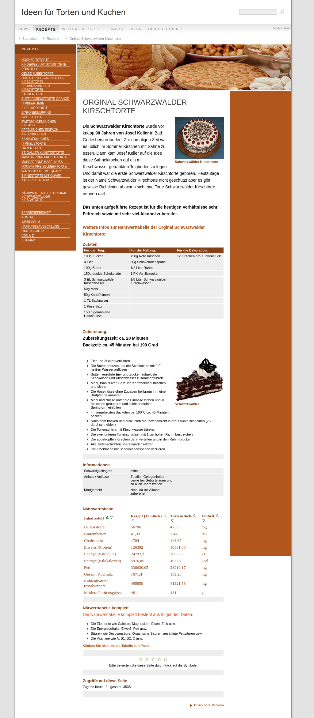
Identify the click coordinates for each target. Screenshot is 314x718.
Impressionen (163, 29)
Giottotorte (32, 117)
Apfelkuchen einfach (39, 129)
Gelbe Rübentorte (37, 73)
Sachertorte (32, 94)
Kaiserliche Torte (37, 180)
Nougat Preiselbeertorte (44, 166)
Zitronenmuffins (36, 112)
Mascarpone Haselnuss (42, 162)
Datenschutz (32, 231)
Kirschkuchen (33, 134)
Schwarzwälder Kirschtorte (35, 88)
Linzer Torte (32, 148)
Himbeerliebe (32, 103)
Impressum (30, 222)
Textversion (281, 28)
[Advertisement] (260, 185)
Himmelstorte (33, 143)
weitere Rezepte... (83, 29)
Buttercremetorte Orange (45, 98)
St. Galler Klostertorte (42, 152)
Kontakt (28, 217)
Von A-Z (27, 235)
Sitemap (28, 240)
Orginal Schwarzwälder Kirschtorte (95, 38)
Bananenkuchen (35, 139)
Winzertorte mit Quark (41, 171)
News (24, 29)
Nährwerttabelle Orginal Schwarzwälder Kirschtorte (44, 196)
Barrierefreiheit (36, 212)
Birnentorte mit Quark (41, 175)
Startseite (29, 38)
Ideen (135, 29)
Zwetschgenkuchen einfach (38, 123)
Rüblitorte (31, 69)
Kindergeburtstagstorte (43, 64)
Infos (117, 29)
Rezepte (46, 29)
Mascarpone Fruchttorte (44, 157)
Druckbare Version (209, 705)
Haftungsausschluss (40, 226)
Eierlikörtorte (34, 108)
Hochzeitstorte (35, 60)
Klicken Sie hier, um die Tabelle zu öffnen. (116, 646)
